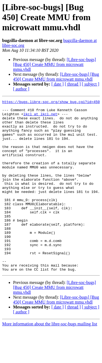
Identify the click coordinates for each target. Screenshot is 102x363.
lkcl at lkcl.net (40, 117)
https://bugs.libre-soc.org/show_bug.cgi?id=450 (51, 102)
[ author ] (21, 89)
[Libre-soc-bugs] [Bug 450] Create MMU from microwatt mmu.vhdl (54, 64)
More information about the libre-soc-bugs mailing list (49, 358)
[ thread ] (73, 84)
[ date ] (57, 84)
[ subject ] (90, 84)
